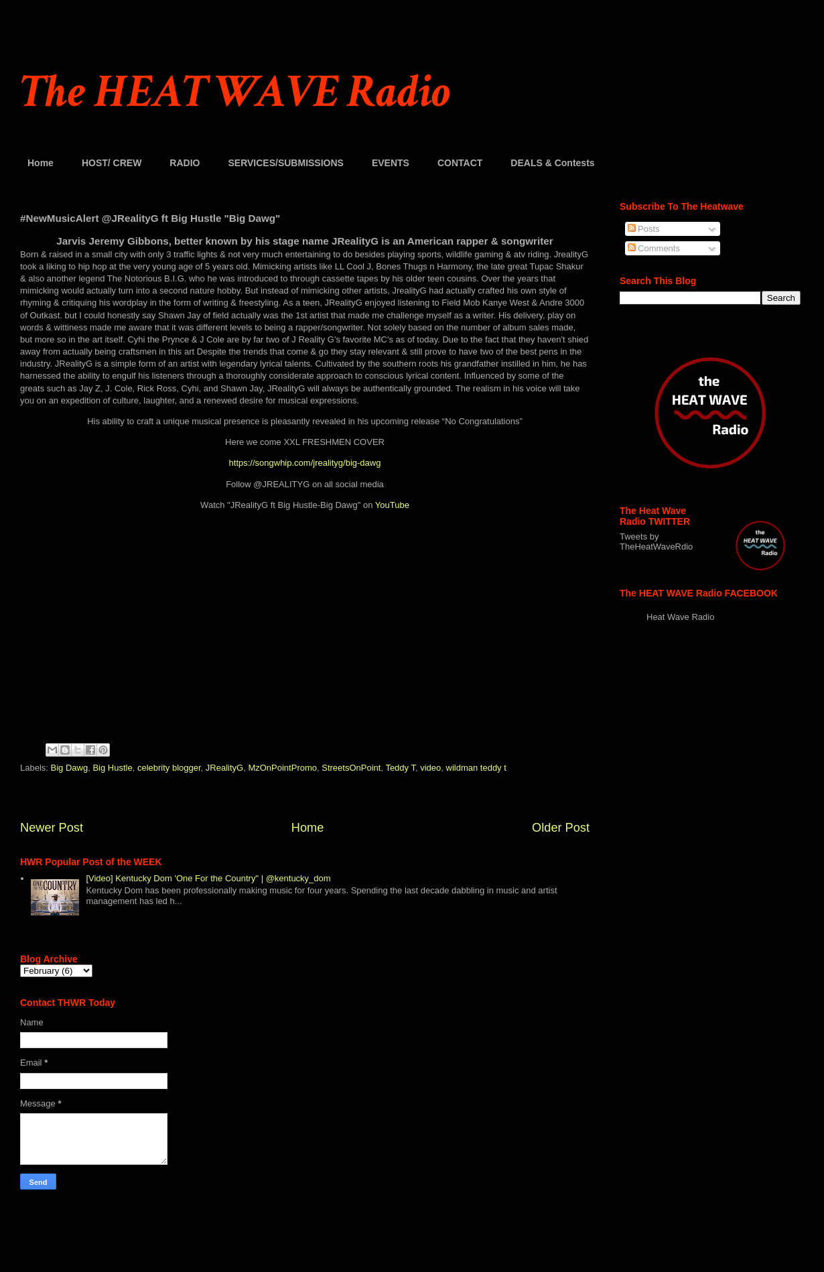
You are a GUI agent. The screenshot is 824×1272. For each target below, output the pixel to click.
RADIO (184, 162)
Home (40, 162)
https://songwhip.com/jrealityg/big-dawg (305, 463)
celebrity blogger (169, 768)
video (430, 768)
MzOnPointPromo (282, 768)
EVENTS (390, 162)
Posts (644, 229)
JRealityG (224, 768)
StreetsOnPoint (351, 768)
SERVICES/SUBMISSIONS (285, 162)
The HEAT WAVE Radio (235, 92)
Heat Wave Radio (680, 617)
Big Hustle (112, 768)
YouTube (392, 505)
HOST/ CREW (111, 162)
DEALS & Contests (552, 162)
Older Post (561, 827)
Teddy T (400, 768)
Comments (654, 248)
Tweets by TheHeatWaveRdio (656, 541)
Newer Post (51, 827)
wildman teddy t (476, 768)
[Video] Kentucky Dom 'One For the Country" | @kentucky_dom (208, 878)
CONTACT (459, 162)
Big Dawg (69, 768)
